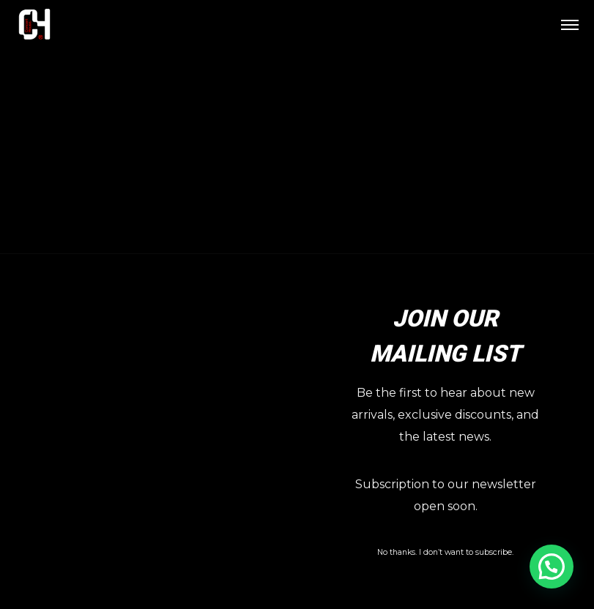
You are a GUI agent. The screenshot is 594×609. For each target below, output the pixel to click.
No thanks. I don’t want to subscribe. (445, 552)
